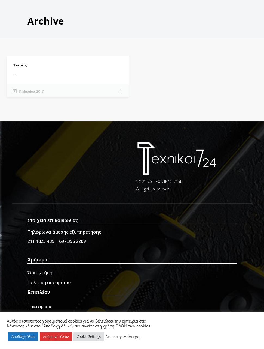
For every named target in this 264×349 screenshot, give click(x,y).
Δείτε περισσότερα (122, 336)
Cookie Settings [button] (89, 336)
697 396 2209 (72, 241)
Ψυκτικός (20, 65)
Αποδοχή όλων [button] (23, 336)
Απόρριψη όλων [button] (56, 336)
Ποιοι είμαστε (39, 306)
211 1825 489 (40, 241)
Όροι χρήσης (40, 272)
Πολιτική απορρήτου (49, 282)
